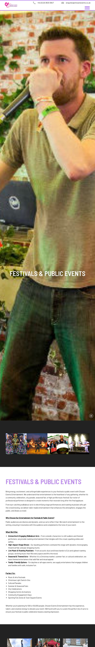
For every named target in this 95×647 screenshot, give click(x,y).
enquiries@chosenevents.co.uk (78, 3)
